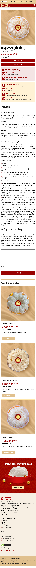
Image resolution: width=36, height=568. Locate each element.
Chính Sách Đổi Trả (7, 538)
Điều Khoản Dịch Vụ (9, 563)
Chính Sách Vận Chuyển (8, 542)
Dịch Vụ (4, 523)
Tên (2, 262)
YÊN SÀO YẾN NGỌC (11, 513)
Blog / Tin (4, 525)
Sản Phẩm (4, 522)
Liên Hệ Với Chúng (7, 527)
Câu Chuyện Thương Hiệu (8, 520)
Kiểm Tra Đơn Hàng (7, 529)
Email (2, 268)
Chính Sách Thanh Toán (8, 540)
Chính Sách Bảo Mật (7, 536)
